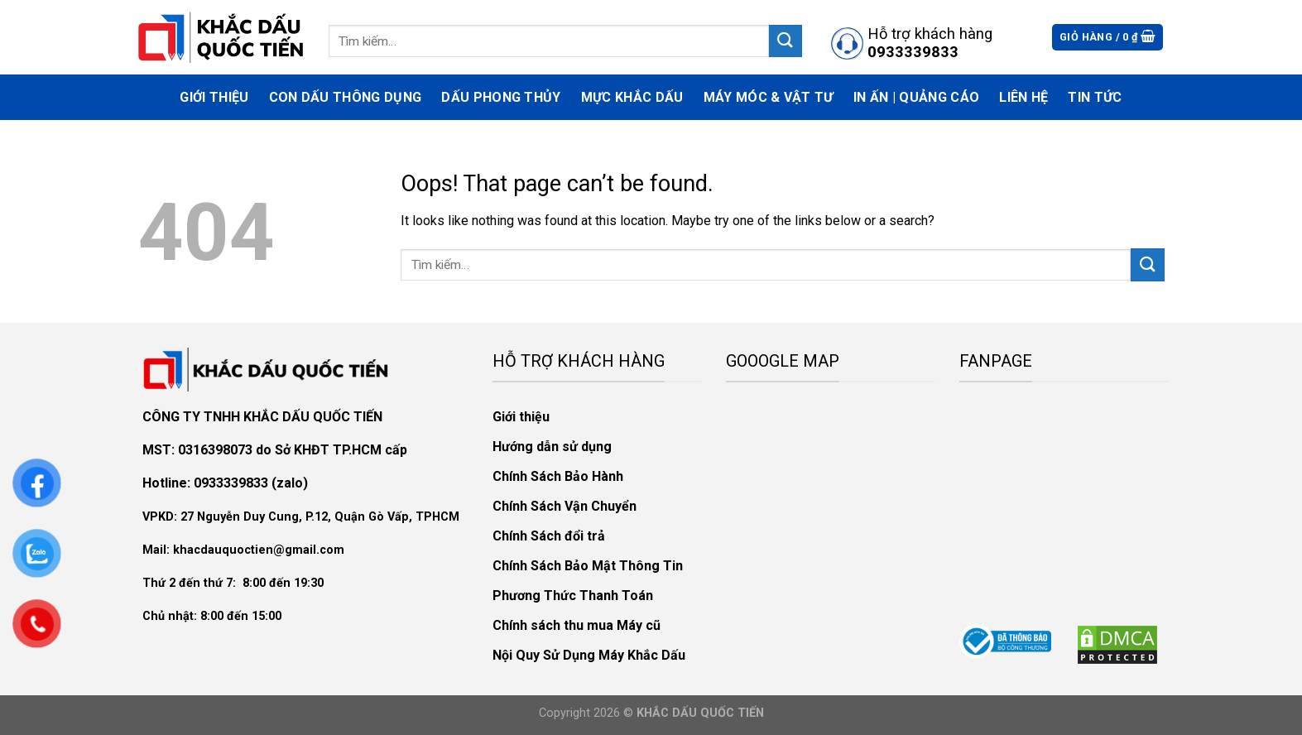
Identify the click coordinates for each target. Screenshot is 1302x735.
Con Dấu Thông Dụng (345, 97)
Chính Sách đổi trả (548, 536)
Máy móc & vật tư (769, 97)
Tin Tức (1095, 97)
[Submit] (785, 41)
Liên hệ (1023, 97)
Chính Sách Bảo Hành (557, 476)
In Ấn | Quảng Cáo (916, 97)
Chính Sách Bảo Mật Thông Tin (587, 566)
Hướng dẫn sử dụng (552, 446)
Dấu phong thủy (500, 97)
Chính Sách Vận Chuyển (564, 506)
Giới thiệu (214, 97)
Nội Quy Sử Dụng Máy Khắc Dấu (588, 655)
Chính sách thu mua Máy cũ (576, 625)
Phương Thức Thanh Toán (572, 595)
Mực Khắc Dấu (632, 97)
